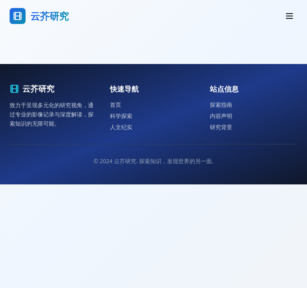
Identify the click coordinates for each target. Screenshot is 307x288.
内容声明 (221, 116)
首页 (115, 104)
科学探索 (121, 116)
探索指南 (221, 104)
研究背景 (221, 127)
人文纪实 (121, 127)
